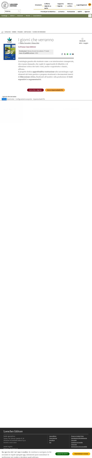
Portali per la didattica (48, 9)
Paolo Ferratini (25, 29)
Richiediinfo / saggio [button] (83, 26)
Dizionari (20, 14)
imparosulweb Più (39, 85)
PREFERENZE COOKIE (81, 454)
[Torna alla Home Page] (2, 18)
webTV (80, 9)
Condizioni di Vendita (77, 428)
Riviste (28, 14)
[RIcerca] (19, 10)
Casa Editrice (37, 14)
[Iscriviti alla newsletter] (17, 439)
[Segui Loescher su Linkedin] (11, 439)
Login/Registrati (81, 3)
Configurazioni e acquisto (24, 85)
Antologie (27, 17)
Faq (50, 428)
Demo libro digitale (35, 76)
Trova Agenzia (53, 424)
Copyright (74, 426)
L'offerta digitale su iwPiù (47, 4)
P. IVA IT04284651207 (10, 446)
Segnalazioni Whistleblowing (79, 424)
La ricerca (61, 9)
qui (27, 455)
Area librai (52, 426)
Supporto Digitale (61, 3)
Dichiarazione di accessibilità (79, 433)
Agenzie (87, 9)
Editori (12, 14)
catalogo (8, 17)
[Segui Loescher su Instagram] (8, 439)
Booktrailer (10, 85)
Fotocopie (74, 430)
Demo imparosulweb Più (55, 76)
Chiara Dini (36, 29)
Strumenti (38, 3)
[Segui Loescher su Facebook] (5, 439)
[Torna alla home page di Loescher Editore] (9, 4)
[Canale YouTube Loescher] (14, 439)
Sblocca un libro (70, 3)
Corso (4, 85)
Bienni (14, 17)
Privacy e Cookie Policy (77, 422)
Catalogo (4, 14)
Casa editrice (53, 422)
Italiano (20, 17)
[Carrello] (90, 14)
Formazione (71, 9)
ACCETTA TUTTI (61, 454)
